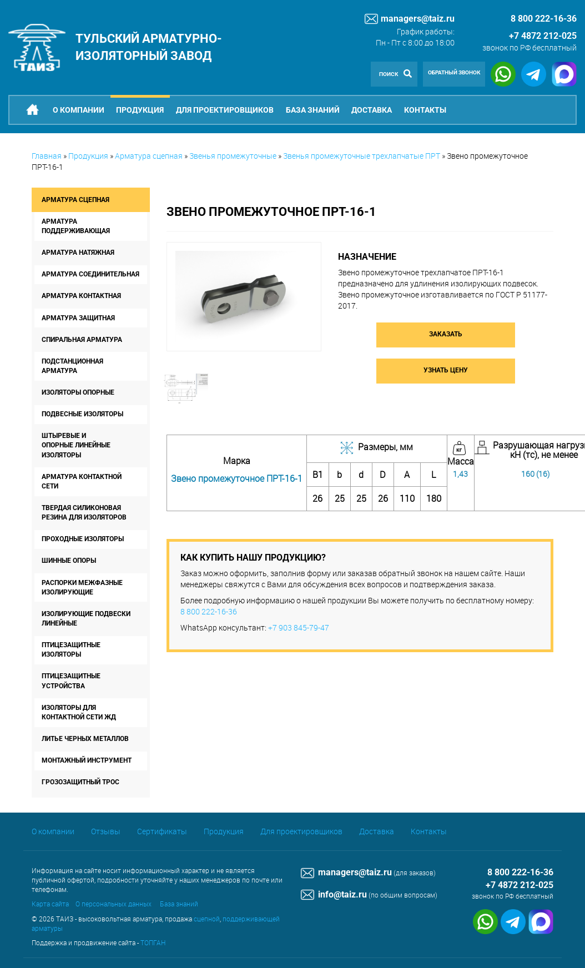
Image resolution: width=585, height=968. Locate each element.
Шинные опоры (69, 560)
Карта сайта (50, 903)
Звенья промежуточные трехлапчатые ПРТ (361, 155)
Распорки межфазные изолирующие (82, 587)
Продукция (140, 109)
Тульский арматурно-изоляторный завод (148, 47)
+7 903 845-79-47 (298, 627)
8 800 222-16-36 (208, 611)
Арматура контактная (81, 296)
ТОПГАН (152, 942)
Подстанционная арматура (72, 366)
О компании (78, 109)
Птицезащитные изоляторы (71, 649)
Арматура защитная (78, 318)
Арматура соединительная (90, 274)
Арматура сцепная (149, 155)
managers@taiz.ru (410, 19)
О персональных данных (113, 903)
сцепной (207, 918)
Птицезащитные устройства (71, 680)
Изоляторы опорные (78, 392)
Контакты (425, 109)
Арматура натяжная (78, 252)
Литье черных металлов (85, 739)
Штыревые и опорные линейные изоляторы (76, 445)
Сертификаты (162, 831)
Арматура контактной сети (82, 481)
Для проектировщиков (225, 109)
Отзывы (105, 831)
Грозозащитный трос (80, 782)
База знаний (313, 109)
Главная (47, 155)
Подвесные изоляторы (82, 414)
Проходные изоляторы (83, 539)
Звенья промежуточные (232, 155)
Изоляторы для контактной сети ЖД (79, 712)
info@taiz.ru (334, 894)
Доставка (371, 109)
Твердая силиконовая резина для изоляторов (84, 512)
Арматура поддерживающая (76, 226)
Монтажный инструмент (87, 760)
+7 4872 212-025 (543, 36)
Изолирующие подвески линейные (86, 618)
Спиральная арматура (82, 340)
